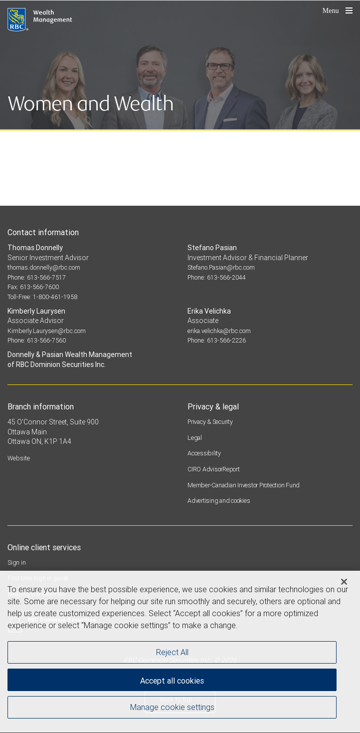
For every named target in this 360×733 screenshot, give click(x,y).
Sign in (16, 562)
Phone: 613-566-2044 (216, 277)
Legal (194, 437)
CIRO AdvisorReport (213, 469)
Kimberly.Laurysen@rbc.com (46, 331)
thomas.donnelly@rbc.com (43, 267)
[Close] (344, 583)
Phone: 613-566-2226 (216, 340)
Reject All (172, 654)
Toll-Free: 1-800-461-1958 (42, 297)
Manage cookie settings (172, 709)
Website (18, 458)
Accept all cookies (172, 682)
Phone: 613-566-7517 (36, 277)
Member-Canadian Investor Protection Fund (243, 485)
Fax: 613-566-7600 (33, 287)
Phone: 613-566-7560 (36, 340)
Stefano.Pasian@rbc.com (221, 267)
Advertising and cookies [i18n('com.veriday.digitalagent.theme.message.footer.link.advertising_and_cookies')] (218, 500)
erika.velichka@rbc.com (219, 331)
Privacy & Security (210, 421)
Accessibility (204, 453)
